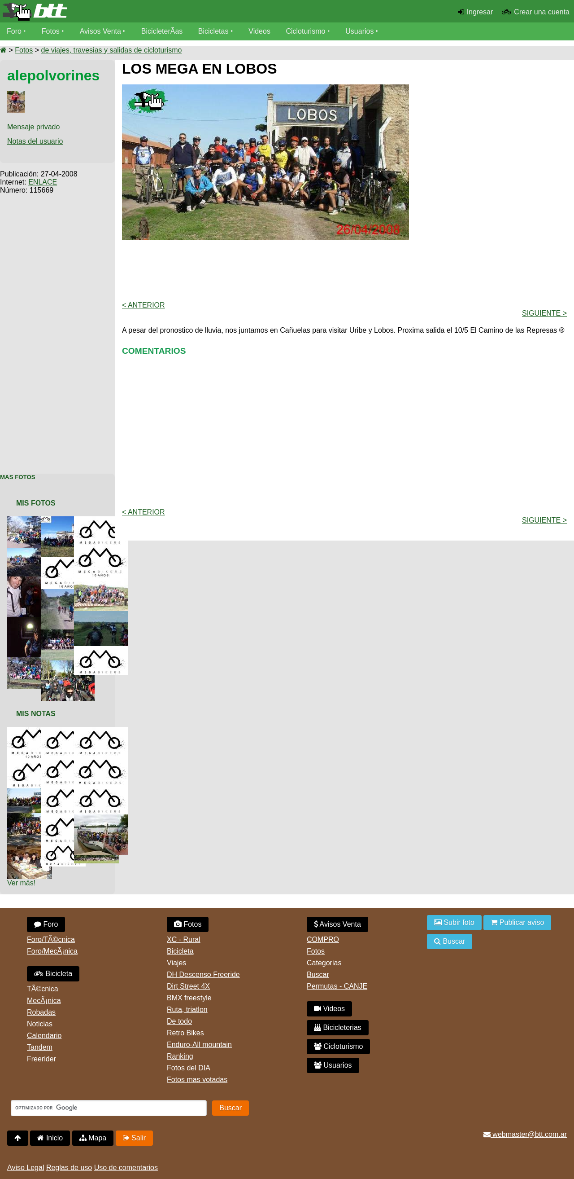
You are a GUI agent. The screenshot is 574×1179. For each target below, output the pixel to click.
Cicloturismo (305, 31)
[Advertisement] (57, 329)
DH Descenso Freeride (203, 974)
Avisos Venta (100, 31)
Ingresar (480, 12)
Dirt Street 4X (188, 986)
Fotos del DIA (188, 1068)
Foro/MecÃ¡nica (52, 951)
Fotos (51, 31)
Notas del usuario (35, 141)
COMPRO (323, 939)
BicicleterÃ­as (162, 31)
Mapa (92, 1138)
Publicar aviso (517, 922)
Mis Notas (36, 713)
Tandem (39, 1047)
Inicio (50, 1138)
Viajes (176, 963)
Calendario (44, 1035)
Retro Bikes (185, 1033)
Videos (259, 31)
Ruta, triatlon (187, 1009)
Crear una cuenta (542, 12)
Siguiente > (544, 313)
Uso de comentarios (126, 1167)
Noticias (39, 1024)
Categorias (324, 963)
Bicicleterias (337, 1027)
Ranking (180, 1056)
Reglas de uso (69, 1167)
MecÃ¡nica (44, 1000)
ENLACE (42, 182)
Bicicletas (214, 31)
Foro (14, 31)
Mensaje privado (33, 127)
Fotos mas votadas (197, 1079)
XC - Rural (183, 939)
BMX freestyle (189, 998)
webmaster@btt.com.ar (525, 1134)
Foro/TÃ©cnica (51, 939)
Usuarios (359, 31)
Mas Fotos (17, 477)
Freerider (41, 1059)
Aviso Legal (25, 1167)
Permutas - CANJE (337, 986)
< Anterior (143, 305)
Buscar (318, 974)
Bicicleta (53, 973)
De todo (179, 1021)
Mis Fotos (36, 503)
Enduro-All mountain (199, 1044)
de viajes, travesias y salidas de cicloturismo (111, 50)
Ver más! (21, 883)
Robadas (41, 1012)
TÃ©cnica (42, 989)
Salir (134, 1138)
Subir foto (454, 922)
